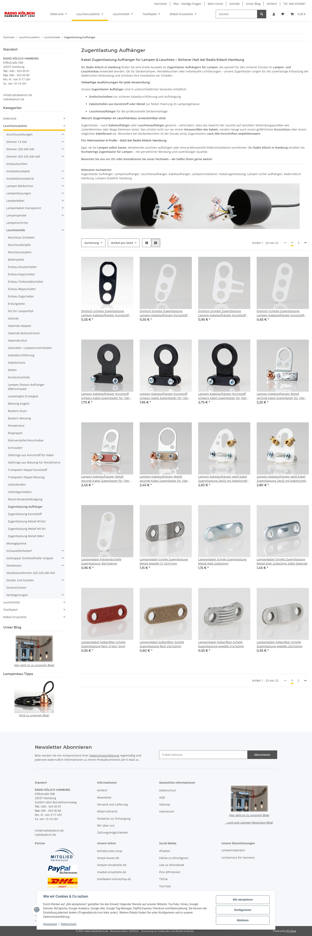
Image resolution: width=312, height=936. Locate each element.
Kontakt (234, 4)
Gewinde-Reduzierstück (24, 333)
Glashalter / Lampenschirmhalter (30, 348)
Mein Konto (215, 4)
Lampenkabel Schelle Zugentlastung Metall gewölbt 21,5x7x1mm (164, 561)
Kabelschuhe (16, 362)
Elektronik (9, 118)
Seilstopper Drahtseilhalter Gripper (30, 558)
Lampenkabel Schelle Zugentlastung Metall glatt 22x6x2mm (222, 561)
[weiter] (305, 242)
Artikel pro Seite (122, 243)
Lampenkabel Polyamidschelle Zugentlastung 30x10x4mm (101, 561)
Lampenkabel (15, 201)
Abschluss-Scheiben (21, 237)
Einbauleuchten (16, 164)
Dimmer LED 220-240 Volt (23, 156)
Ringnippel (15, 433)
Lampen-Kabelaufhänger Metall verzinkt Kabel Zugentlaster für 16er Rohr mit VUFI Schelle (164, 479)
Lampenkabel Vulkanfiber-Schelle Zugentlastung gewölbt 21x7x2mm (221, 644)
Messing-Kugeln (18, 403)
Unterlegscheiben (20, 492)
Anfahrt (272, 4)
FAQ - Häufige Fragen (187, 4)
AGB (162, 797)
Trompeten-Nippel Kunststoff (27, 470)
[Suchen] (236, 14)
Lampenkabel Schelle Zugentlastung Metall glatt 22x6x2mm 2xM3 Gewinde (282, 561)
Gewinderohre (17, 340)
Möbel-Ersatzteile (14, 617)
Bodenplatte (16, 259)
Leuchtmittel (11, 602)
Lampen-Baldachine (19, 186)
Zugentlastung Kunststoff (25, 514)
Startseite (160, 4)
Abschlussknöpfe (19, 245)
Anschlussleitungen (19, 134)
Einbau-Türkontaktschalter (25, 281)
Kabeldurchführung (21, 355)
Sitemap (164, 804)
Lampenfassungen (18, 193)
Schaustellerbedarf (19, 551)
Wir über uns (106, 825)
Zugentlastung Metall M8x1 (26, 536)
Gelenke (13, 318)
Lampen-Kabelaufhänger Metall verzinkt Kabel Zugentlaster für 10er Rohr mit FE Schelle (281, 396)
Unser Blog (253, 4)
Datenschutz (68, 924)
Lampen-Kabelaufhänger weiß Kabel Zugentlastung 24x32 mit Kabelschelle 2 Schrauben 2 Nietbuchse (282, 479)
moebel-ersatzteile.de (111, 872)
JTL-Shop (291, 931)
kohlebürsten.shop (109, 851)
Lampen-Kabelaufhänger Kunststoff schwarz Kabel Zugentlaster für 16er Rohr (222, 396)
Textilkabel (10, 610)
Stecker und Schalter (20, 580)
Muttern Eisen (17, 411)
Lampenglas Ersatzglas (23, 396)
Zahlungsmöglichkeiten (112, 832)
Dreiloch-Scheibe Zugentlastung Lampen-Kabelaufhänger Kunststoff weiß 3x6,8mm (280, 313)
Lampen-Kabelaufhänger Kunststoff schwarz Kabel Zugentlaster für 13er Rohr (164, 396)
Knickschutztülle (19, 377)
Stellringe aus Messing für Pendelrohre (34, 462)
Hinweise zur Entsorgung (114, 818)
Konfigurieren (242, 910)
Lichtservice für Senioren (238, 857)
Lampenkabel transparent (23, 208)
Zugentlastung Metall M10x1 (27, 521)
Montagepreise (16, 543)
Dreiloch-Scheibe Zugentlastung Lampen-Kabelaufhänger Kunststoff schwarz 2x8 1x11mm (105, 313)
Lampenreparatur (233, 850)
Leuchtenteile (15, 230)
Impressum (50, 924)
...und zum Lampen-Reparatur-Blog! (249, 822)
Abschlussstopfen (20, 252)
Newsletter (104, 797)
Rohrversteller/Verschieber (26, 440)
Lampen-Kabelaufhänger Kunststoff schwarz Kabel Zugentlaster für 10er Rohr (105, 396)
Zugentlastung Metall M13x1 (27, 529)
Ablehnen (243, 920)
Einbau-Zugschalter (21, 296)
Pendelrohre (16, 426)
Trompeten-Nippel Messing (26, 477)
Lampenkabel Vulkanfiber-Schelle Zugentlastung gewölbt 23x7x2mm (279, 644)
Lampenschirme (17, 223)
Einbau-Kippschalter (21, 274)
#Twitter (164, 851)
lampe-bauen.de (108, 858)
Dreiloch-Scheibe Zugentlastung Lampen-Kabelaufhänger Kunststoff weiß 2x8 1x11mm (163, 313)
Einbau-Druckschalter (22, 267)
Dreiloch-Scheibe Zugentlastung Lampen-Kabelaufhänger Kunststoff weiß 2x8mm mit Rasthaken (222, 313)
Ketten (12, 370)
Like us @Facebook (171, 865)
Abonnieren (262, 755)
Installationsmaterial (20, 178)
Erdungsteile (16, 304)
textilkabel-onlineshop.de (114, 879)
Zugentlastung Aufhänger (25, 506)
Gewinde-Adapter (19, 326)
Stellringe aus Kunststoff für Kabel (31, 455)
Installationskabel (18, 171)
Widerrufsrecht (107, 811)
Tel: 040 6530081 (294, 4)
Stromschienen (16, 587)
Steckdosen (13, 565)
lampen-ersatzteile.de (111, 865)
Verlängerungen (17, 595)
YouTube (165, 886)
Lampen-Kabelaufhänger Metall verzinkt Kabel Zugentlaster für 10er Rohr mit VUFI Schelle (105, 479)
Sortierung (91, 243)
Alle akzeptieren (243, 899)
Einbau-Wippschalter (22, 289)
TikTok (163, 879)
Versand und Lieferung (112, 804)
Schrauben (15, 448)
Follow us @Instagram (173, 858)
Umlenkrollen (17, 484)
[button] (273, 14)
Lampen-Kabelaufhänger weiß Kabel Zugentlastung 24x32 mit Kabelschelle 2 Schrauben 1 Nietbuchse (223, 479)
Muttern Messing (19, 418)
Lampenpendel (16, 215)
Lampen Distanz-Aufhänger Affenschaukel (26, 387)
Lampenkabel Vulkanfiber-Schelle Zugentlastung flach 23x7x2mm (162, 644)
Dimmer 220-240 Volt (20, 149)
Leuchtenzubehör (15, 126)
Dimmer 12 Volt (16, 142)
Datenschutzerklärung (104, 755)
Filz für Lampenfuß (20, 311)
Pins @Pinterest (169, 872)
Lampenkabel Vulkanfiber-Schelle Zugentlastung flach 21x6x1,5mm (103, 644)
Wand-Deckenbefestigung (25, 499)
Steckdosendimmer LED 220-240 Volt (30, 573)
